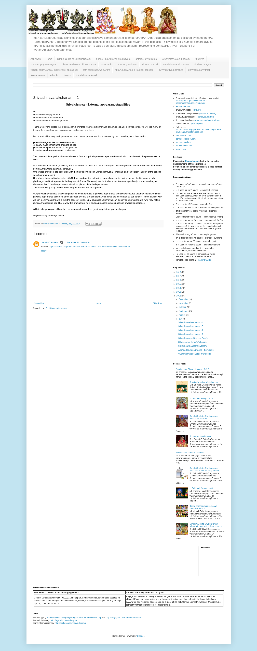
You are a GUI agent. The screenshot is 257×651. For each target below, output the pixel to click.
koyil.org (197, 110)
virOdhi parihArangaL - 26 (201, 398)
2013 (178, 292)
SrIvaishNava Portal (86, 75)
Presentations (38, 75)
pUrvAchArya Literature (171, 70)
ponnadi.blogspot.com (186, 139)
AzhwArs (199, 59)
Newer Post (39, 303)
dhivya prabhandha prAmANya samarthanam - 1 (203, 507)
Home (49, 59)
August (182, 315)
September (184, 311)
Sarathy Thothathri (50, 242)
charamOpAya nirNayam (44, 64)
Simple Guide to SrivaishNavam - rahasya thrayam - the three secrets (205, 525)
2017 (178, 276)
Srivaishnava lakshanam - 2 (190, 330)
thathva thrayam (202, 64)
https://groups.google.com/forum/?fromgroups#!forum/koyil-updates (191, 101)
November (184, 303)
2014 (178, 288)
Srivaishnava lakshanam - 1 (190, 334)
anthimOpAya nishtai (146, 59)
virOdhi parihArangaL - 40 (201, 488)
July (181, 319)
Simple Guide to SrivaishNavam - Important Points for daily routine (204, 469)
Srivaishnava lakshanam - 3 (190, 326)
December (184, 299)
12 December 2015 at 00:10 (76, 242)
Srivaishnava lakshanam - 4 (190, 322)
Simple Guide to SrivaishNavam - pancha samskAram (204, 417)
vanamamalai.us (183, 142)
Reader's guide (192, 161)
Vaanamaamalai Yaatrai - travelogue (194, 354)
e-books (54, 75)
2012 (178, 296)
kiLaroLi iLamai (150, 64)
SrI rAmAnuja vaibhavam (201, 436)
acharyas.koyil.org (206, 117)
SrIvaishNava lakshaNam (176, 64)
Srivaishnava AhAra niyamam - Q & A (192, 369)
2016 (178, 280)
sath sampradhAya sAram (96, 70)
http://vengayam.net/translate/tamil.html (123, 617)
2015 (178, 284)
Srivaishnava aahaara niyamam (192, 346)
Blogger (140, 636)
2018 (178, 272)
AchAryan (36, 59)
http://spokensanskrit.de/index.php (70, 623)
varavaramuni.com (184, 145)
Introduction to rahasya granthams (119, 64)
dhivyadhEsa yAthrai (199, 70)
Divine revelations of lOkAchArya (79, 64)
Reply (44, 251)
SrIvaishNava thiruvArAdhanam (192, 342)
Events (67, 75)
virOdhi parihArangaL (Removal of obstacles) (54, 70)
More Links (181, 149)
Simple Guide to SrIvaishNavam (74, 59)
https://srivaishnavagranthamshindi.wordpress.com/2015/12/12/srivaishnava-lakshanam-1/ (89, 246)
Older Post (157, 303)
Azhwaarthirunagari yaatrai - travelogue (195, 350)
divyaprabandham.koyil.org (207, 120)
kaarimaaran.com (184, 135)
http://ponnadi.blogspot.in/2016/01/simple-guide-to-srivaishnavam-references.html (198, 130)
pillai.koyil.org (197, 124)
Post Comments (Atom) (56, 308)
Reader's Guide (183, 106)
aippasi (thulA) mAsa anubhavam (113, 59)
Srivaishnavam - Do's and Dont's (192, 338)
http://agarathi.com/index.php (64, 620)
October (182, 307)
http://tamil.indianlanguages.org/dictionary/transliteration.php (74, 617)
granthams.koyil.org (207, 113)
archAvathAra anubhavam (176, 59)
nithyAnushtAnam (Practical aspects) (134, 70)
